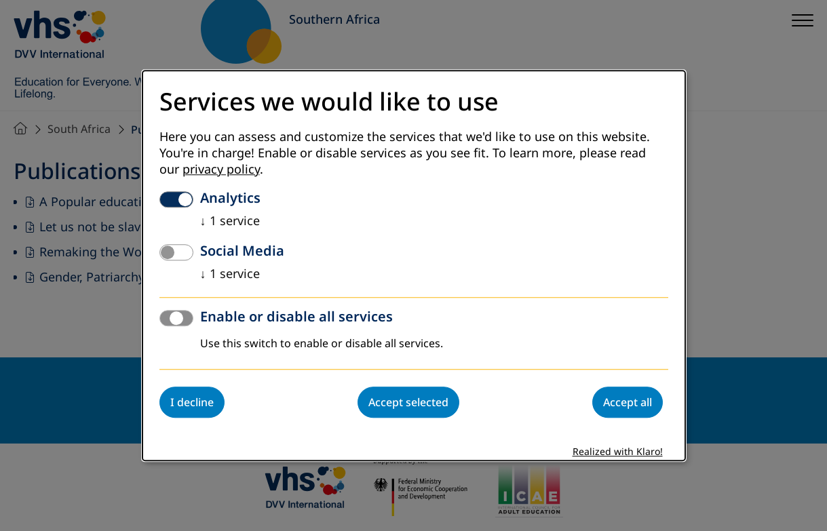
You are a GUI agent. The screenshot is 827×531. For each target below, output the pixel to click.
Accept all (627, 402)
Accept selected (408, 402)
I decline (192, 402)
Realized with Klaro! (618, 452)
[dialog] (413, 265)
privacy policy (221, 169)
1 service (230, 221)
